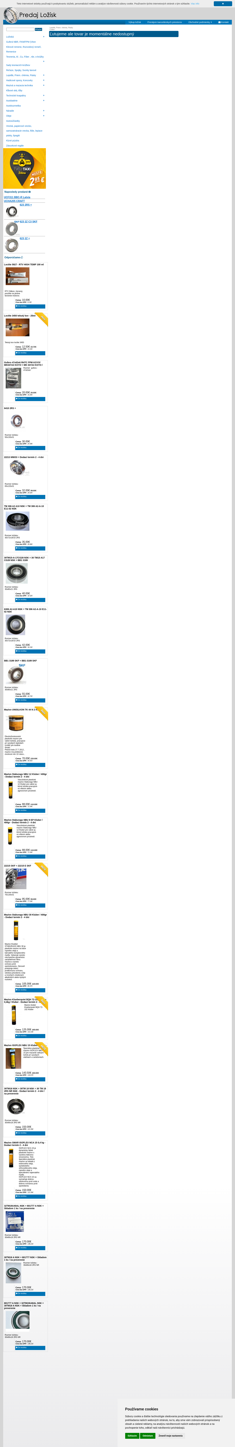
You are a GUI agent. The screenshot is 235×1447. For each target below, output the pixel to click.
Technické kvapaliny (25, 95)
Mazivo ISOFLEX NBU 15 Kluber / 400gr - (25, 1045)
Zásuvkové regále (15, 145)
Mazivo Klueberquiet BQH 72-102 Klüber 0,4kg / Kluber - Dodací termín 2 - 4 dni (25, 1000)
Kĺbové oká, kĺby (14, 90)
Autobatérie (25, 100)
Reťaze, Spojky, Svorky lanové (21, 70)
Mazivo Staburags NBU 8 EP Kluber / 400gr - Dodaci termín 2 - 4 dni (23, 821)
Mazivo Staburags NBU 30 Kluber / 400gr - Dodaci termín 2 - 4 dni (25, 915)
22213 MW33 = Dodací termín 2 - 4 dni (24, 457)
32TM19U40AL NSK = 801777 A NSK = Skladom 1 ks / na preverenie (24, 1207)
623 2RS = (26, 204)
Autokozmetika (13, 105)
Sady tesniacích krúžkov (18, 65)
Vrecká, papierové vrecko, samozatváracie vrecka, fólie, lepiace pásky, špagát (24, 131)
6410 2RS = (10, 408)
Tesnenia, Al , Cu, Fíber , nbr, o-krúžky (25, 57)
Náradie (25, 111)
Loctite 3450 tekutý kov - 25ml (19, 315)
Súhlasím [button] (132, 1435)
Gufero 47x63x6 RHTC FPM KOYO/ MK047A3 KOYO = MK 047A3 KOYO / (23, 363)
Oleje (25, 116)
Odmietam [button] (148, 1435)
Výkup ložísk (134, 22)
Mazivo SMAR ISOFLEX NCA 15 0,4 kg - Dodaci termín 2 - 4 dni (24, 1143)
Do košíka (21, 306)
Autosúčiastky (13, 121)
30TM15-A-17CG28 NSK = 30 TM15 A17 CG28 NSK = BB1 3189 (24, 558)
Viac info (195, 3)
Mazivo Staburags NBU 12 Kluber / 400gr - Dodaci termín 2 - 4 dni (25, 775)
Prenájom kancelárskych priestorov (164, 22)
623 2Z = (25, 238)
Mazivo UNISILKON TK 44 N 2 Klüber (23, 709)
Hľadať (38, 29)
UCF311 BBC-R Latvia (17, 197)
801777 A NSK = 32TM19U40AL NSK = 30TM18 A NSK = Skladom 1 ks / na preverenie (24, 1305)
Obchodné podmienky (200, 22)
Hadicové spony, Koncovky (25, 80)
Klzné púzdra (12, 140)
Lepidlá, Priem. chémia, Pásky (25, 75)
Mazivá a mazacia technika (25, 85)
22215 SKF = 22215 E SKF (17, 865)
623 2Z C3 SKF (28, 221)
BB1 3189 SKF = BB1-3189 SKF (20, 660)
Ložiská (25, 36)
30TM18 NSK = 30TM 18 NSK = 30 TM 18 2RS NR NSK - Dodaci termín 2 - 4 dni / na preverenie (25, 1091)
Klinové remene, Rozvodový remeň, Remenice (23, 49)
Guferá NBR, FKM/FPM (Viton (21, 42)
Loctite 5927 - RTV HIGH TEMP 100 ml (24, 264)
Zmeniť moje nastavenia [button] (170, 1435)
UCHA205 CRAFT (14, 201)
